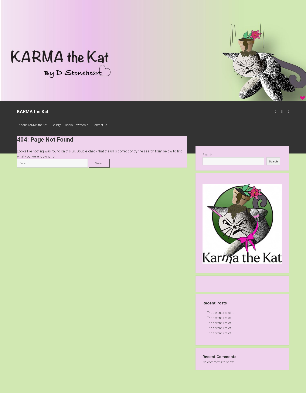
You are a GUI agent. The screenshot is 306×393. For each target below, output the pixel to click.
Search (207, 153)
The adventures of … (220, 311)
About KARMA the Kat (33, 125)
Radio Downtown (80, 125)
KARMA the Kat (32, 111)
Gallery (58, 125)
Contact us (106, 125)
